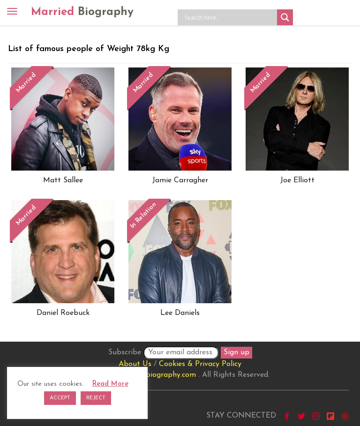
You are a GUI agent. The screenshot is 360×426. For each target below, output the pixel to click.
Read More (110, 384)
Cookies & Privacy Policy (200, 364)
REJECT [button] (95, 398)
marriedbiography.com (158, 375)
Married (82, 12)
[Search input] (230, 17)
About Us (135, 364)
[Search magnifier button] (285, 17)
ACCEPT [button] (60, 398)
